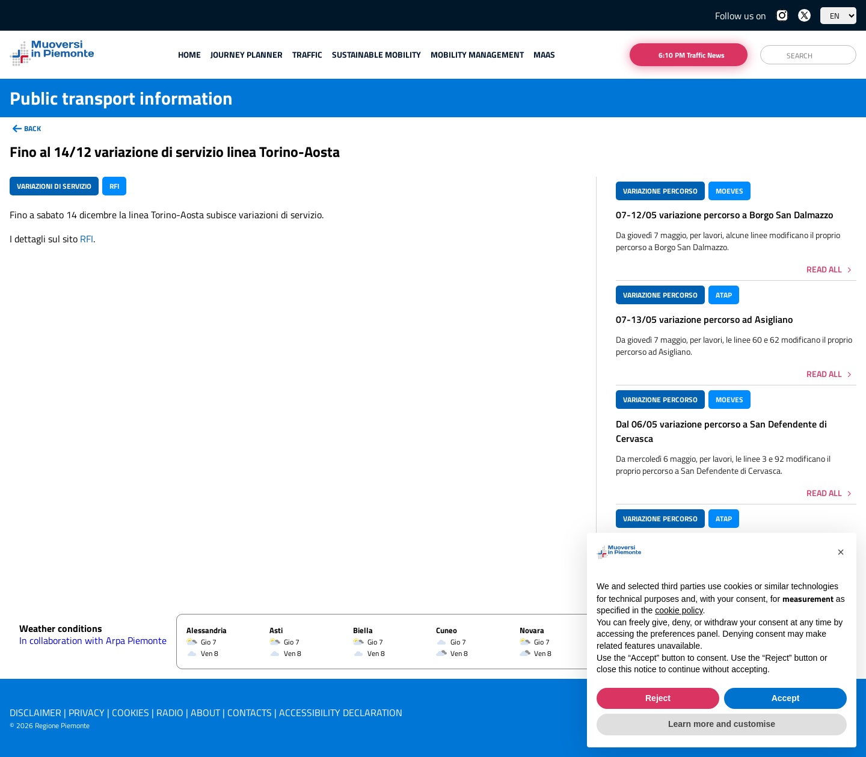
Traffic (307, 54)
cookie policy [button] (678, 611)
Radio (169, 712)
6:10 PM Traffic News (692, 55)
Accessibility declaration (340, 712)
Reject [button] (658, 698)
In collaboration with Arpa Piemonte (93, 640)
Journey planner (246, 54)
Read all (824, 269)
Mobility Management (477, 54)
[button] (840, 552)
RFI (86, 238)
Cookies (130, 712)
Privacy (87, 712)
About (205, 712)
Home (189, 54)
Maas (544, 54)
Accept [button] (786, 698)
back (32, 128)
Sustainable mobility (376, 54)
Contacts (249, 712)
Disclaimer (35, 712)
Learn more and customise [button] (721, 724)
